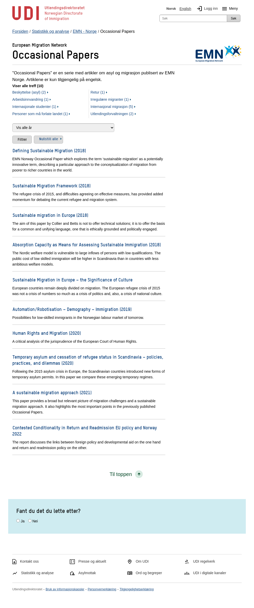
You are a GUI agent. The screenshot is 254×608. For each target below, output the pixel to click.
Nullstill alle (48, 138)
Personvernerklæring (102, 589)
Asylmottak (87, 573)
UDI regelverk (204, 561)
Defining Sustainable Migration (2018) (49, 150)
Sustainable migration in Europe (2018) (50, 215)
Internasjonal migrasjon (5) (111, 107)
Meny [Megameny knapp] (229, 8)
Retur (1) (97, 92)
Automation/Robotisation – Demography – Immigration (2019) (72, 309)
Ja (23, 521)
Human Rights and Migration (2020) (47, 333)
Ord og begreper (149, 573)
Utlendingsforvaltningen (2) (111, 114)
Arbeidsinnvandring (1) (30, 99)
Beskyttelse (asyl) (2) (29, 92)
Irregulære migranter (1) (109, 99)
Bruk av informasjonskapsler (65, 589)
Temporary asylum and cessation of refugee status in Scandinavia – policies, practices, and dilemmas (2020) (88, 360)
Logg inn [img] (206, 8)
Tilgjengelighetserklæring (137, 589)
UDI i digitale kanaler (209, 573)
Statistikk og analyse (37, 573)
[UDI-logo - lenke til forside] (48, 20)
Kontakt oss (29, 561)
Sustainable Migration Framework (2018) (51, 185)
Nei (35, 521)
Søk (233, 18)
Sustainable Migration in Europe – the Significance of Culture (73, 279)
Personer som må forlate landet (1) (40, 114)
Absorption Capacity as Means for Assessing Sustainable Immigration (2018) (87, 244)
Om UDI (142, 561)
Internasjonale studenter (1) (34, 107)
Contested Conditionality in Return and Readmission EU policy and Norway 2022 (84, 430)
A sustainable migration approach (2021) (52, 392)
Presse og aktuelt (92, 561)
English (185, 9)
